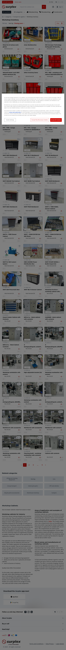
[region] (33, 109)
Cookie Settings (10, 119)
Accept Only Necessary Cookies (40, 119)
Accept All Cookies (56, 119)
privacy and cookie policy (15, 112)
